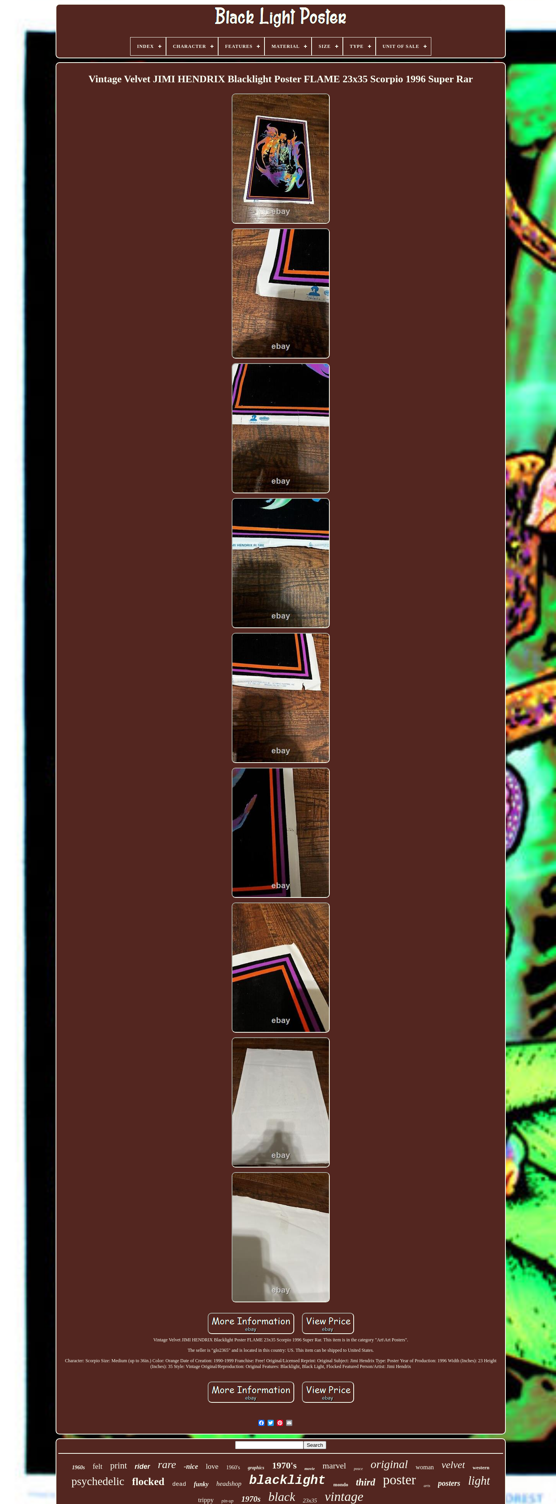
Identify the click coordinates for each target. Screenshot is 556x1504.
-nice (191, 1466)
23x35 (310, 1500)
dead (179, 1484)
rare (167, 1464)
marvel (334, 1465)
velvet (453, 1464)
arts (427, 1485)
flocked (148, 1481)
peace (358, 1469)
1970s (251, 1499)
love (212, 1466)
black (281, 1497)
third (365, 1482)
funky (201, 1484)
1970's (284, 1465)
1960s (78, 1467)
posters (449, 1483)
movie (309, 1468)
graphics (256, 1467)
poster (399, 1479)
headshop (228, 1483)
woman (424, 1467)
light (479, 1480)
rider (142, 1466)
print (118, 1465)
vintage (344, 1496)
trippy (206, 1500)
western (481, 1467)
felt (97, 1466)
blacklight (287, 1480)
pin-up (228, 1501)
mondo (340, 1484)
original (389, 1464)
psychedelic (97, 1481)
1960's (233, 1467)
